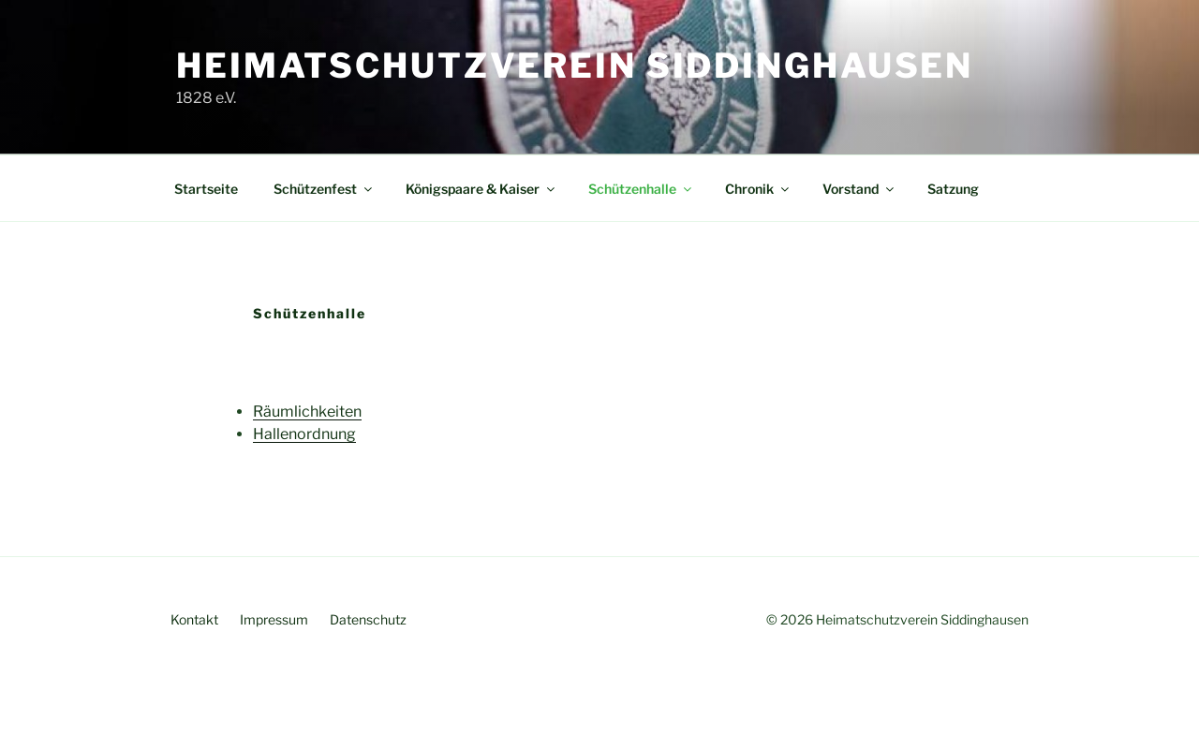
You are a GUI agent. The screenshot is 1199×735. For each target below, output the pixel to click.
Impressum (274, 619)
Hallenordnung (304, 434)
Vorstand (859, 189)
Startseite (206, 189)
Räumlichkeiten (307, 411)
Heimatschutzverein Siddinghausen (574, 65)
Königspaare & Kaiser (481, 189)
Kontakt (194, 619)
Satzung (953, 189)
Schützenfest (324, 189)
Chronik (758, 189)
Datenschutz (368, 619)
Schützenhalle (641, 189)
